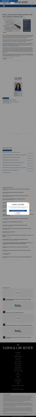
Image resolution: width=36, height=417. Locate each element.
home (19, 213)
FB (15, 213)
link (18, 213)
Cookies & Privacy (17, 214)
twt (16, 213)
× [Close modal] (28, 202)
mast (17, 213)
